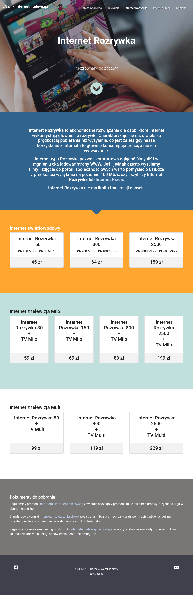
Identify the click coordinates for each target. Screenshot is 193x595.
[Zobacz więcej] (96, 88)
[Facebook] (16, 567)
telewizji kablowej (67, 516)
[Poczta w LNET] (176, 567)
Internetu (46, 504)
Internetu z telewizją (69, 504)
